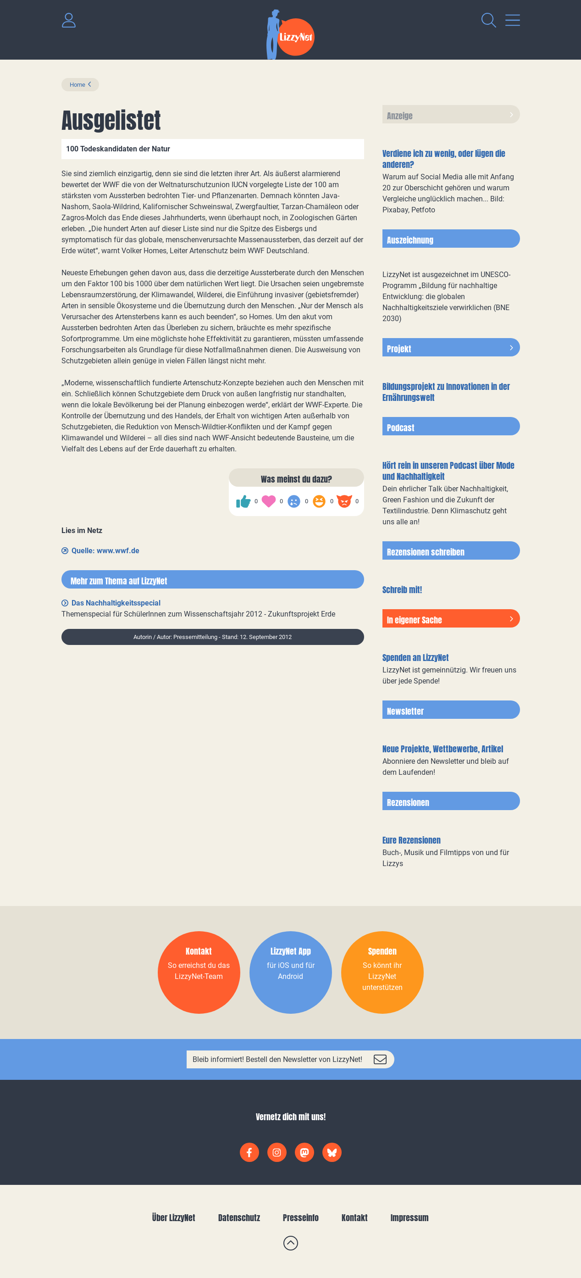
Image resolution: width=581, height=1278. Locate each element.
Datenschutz (239, 1217)
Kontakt (355, 1217)
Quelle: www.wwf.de (105, 550)
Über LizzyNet (173, 1217)
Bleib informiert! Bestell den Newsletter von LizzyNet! (277, 1059)
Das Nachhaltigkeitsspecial (116, 603)
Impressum (410, 1217)
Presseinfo (301, 1217)
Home (77, 84)
